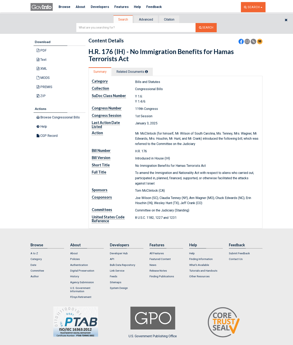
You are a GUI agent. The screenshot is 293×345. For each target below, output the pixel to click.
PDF (42, 50)
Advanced (146, 19)
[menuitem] (47, 253)
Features (123, 7)
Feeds (113, 276)
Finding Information (201, 259)
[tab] (122, 19)
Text (41, 60)
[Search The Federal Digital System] (206, 27)
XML (42, 69)
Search (122, 19)
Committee (37, 270)
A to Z (34, 253)
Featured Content (160, 259)
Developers (101, 7)
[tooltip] (148, 71)
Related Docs (134, 72)
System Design (119, 288)
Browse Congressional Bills (58, 117)
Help (139, 7)
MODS (43, 78)
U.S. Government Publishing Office (153, 322)
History (74, 276)
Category (36, 259)
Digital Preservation (82, 270)
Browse (65, 7)
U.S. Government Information (80, 289)
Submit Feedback (239, 253)
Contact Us (236, 259)
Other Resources (199, 276)
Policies (75, 259)
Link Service (117, 270)
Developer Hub (119, 253)
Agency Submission (82, 282)
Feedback (156, 7)
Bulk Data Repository (122, 264)
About (81, 7)
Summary (100, 72)
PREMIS (44, 87)
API (112, 259)
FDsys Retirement (80, 297)
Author (35, 276)
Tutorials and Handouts (203, 270)
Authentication (79, 264)
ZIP (41, 96)
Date (33, 264)
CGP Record (47, 135)
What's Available (199, 264)
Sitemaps (115, 282)
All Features (157, 253)
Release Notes (158, 270)
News (153, 264)
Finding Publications (162, 276)
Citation (170, 19)
